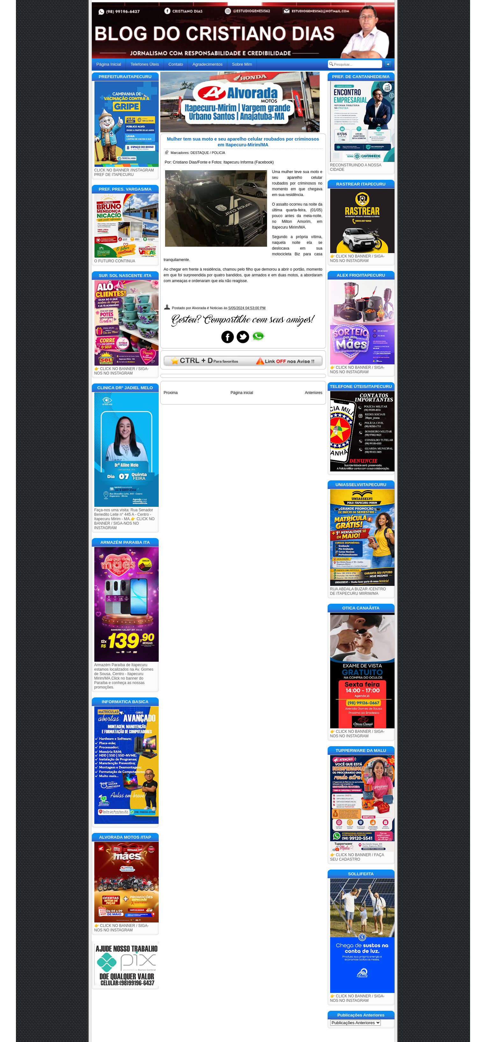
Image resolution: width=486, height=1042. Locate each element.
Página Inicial (109, 64)
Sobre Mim (242, 64)
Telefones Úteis (145, 64)
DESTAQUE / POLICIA (208, 153)
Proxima (171, 392)
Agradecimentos (207, 64)
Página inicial (241, 392)
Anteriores (314, 392)
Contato (176, 64)
